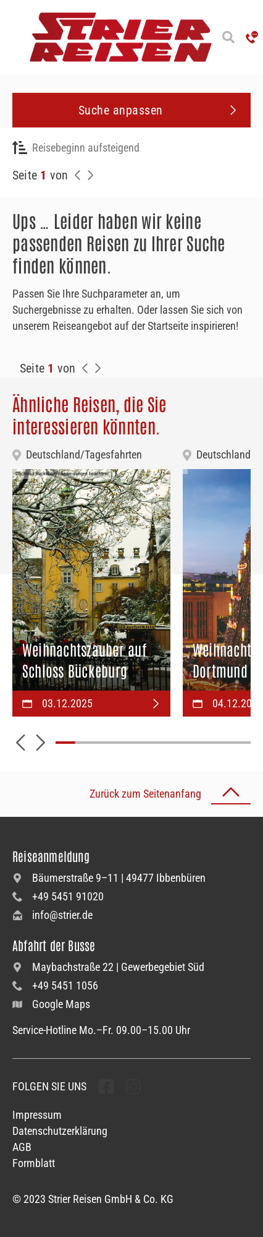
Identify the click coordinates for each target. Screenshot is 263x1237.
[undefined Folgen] (106, 1086)
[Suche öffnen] (229, 37)
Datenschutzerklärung (59, 1130)
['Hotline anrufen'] (252, 37)
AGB (21, 1146)
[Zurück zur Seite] (78, 175)
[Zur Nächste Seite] (97, 368)
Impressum (37, 1114)
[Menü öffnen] (12, 37)
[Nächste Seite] (90, 175)
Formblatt (33, 1163)
